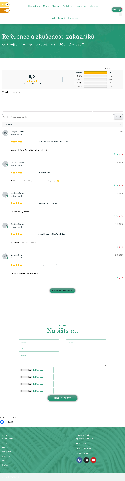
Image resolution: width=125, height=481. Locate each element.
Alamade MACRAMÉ (44, 172)
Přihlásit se (73, 18)
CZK (5, 10)
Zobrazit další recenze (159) (62, 291)
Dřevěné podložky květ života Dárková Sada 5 (53, 141)
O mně (46, 6)
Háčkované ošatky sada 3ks (47, 203)
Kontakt (61, 18)
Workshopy (68, 6)
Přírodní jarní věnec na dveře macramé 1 (52, 265)
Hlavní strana (34, 6)
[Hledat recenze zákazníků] (58, 116)
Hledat (118, 117)
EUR (5, 4)
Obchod (55, 6)
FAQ (53, 18)
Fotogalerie (81, 6)
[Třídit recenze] (115, 124)
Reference (93, 6)
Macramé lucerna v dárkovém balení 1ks (52, 234)
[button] (120, 14)
